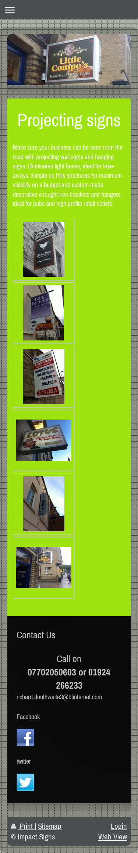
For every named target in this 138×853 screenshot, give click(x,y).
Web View (112, 836)
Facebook (28, 717)
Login (119, 826)
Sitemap (49, 826)
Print (23, 826)
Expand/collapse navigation (69, 10)
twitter (24, 761)
